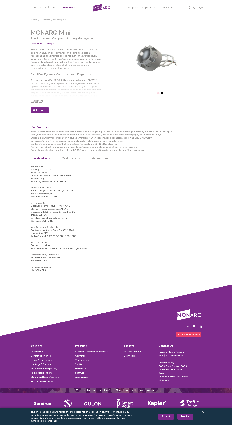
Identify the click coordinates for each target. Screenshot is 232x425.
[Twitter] (187, 328)
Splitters (80, 368)
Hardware (80, 372)
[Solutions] (52, 8)
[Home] (34, 19)
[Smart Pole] (125, 407)
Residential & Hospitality (44, 372)
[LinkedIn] (200, 328)
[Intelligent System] (157, 407)
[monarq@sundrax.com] (171, 355)
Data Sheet (37, 44)
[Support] (148, 8)
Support (129, 349)
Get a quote (40, 110)
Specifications (40, 158)
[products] (45, 19)
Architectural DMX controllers (91, 355)
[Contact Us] (166, 8)
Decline (185, 416)
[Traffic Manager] (189, 407)
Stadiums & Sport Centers (45, 381)
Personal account (133, 355)
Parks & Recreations (41, 376)
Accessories (100, 158)
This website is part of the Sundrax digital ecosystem (116, 394)
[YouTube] (194, 328)
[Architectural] (101, 8)
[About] (36, 8)
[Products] (70, 8)
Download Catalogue (187, 337)
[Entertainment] (67, 407)
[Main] (43, 407)
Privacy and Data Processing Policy (93, 415)
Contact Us (166, 349)
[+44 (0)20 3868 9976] (171, 359)
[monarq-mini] (60, 19)
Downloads (130, 359)
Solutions (37, 349)
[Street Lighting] (93, 407)
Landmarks (37, 355)
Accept (166, 416)
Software (80, 376)
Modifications (71, 158)
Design (50, 44)
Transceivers (82, 363)
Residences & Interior (42, 385)
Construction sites (41, 359)
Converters (81, 359)
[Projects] (133, 8)
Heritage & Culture (41, 368)
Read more (38, 100)
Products (81, 349)
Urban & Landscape (41, 363)
